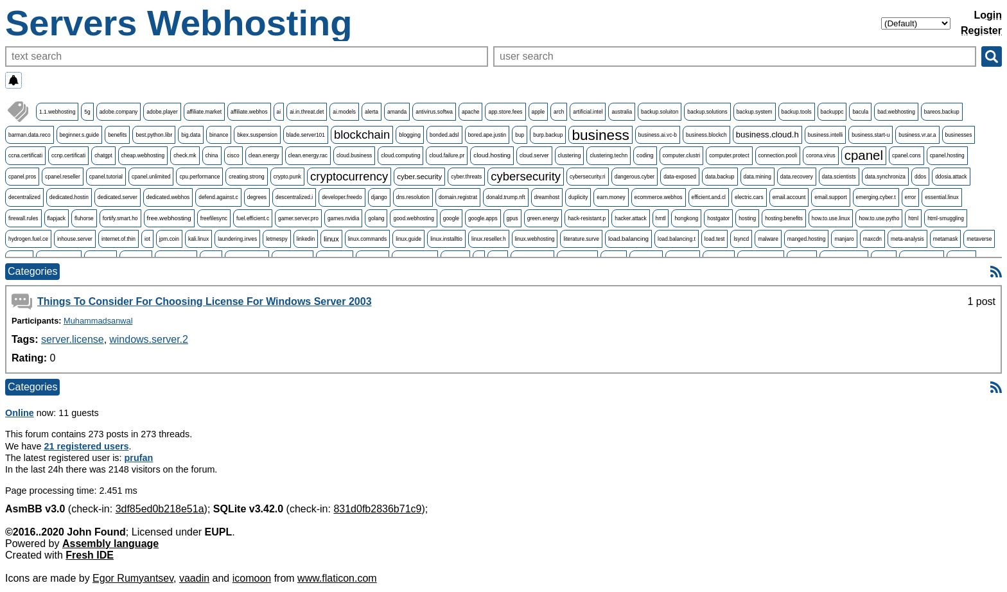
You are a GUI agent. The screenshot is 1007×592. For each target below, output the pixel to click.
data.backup (720, 176)
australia (621, 112)
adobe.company (119, 112)
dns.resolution (413, 197)
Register (981, 30)
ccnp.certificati (68, 155)
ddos (920, 176)
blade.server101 (305, 135)
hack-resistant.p (587, 218)
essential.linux (942, 197)
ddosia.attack (951, 176)
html (913, 218)
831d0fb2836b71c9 (377, 508)
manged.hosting (806, 239)
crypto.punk (287, 176)
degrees (257, 197)
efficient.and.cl (709, 197)
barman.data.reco (29, 135)
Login (988, 15)
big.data (190, 135)
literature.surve (581, 239)
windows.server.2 (148, 339)
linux (331, 239)
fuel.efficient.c (252, 218)
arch (559, 112)
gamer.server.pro (298, 218)
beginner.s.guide (79, 135)
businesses (958, 135)
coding (644, 155)
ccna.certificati (25, 155)
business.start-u (870, 135)
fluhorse (84, 218)
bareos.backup (941, 112)
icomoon (251, 578)
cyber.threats (466, 176)
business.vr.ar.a (917, 135)
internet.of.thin (118, 239)
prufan (139, 458)
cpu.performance (199, 176)
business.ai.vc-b (657, 135)
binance (218, 135)
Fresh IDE (90, 555)
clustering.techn (608, 155)
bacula (860, 112)
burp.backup (548, 135)
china (212, 155)
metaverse (979, 239)
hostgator (718, 218)
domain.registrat (458, 197)
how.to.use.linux (831, 218)
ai (279, 112)
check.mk (184, 155)
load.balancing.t (677, 239)
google (451, 218)
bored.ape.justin (487, 135)
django (379, 197)
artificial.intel (587, 112)
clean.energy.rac (308, 155)
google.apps (483, 218)
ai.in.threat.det (307, 112)
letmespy (277, 239)
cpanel (864, 155)
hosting (747, 218)
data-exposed (679, 176)
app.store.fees (505, 112)
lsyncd (741, 239)
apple (538, 112)
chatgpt (103, 155)
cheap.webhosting (143, 155)
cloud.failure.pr (446, 155)
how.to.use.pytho (879, 218)
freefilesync (213, 218)
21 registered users (86, 446)
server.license (72, 339)
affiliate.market (204, 112)
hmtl (661, 218)
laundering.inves (237, 239)
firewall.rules (23, 218)
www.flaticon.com (337, 578)
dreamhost (547, 197)
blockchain (362, 134)
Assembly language (110, 543)
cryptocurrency (349, 176)
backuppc (832, 112)
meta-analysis (907, 239)
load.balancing (628, 238)
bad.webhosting (896, 112)
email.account (789, 197)
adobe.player (161, 112)
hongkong (686, 218)
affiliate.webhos (249, 112)
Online (19, 413)
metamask (945, 239)
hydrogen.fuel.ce (28, 239)
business (600, 134)
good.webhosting (413, 218)
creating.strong (246, 176)
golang (376, 218)
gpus (512, 218)
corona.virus (821, 155)
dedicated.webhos (168, 197)
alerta (371, 112)
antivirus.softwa (434, 112)
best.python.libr (154, 135)
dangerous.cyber (634, 176)
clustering (569, 155)
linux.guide (408, 239)
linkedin (306, 239)
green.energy (543, 218)
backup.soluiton (659, 112)
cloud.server (534, 155)
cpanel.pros (22, 176)
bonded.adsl (444, 135)
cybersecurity (526, 176)
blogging (410, 135)
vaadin (194, 578)
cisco (233, 155)
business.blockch (706, 135)
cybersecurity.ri (588, 176)
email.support (830, 197)
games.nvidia (343, 218)
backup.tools (797, 112)
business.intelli (825, 135)
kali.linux (198, 239)
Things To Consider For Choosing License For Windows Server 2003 (204, 301)
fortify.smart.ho (120, 218)
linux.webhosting (535, 239)
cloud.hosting (492, 155)
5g (87, 112)
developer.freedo (342, 197)
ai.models (344, 112)
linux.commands (367, 239)
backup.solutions (707, 112)
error (910, 197)
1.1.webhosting (57, 112)
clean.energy (264, 155)
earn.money (611, 197)
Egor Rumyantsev (132, 578)
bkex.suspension (257, 135)
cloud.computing (400, 155)
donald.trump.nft (505, 197)
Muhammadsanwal (98, 321)
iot (147, 239)
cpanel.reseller (62, 176)
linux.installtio (446, 239)
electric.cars (749, 197)
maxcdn (872, 239)
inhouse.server (74, 239)
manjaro (844, 239)
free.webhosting (169, 218)
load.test (715, 239)
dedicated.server (117, 197)
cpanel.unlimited (151, 176)
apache (470, 112)
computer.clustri (682, 155)
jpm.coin (169, 239)
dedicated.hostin (69, 197)
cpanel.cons (906, 155)
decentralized (24, 197)
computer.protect (729, 155)
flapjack (57, 218)
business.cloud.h (767, 134)
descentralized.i (294, 197)
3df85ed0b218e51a (160, 508)
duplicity (578, 197)
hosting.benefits (784, 218)
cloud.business (354, 155)
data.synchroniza (885, 176)
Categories (32, 271)
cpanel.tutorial (106, 176)
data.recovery (796, 176)
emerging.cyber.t (876, 197)
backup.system (755, 112)
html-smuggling (945, 218)
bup (519, 135)
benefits (117, 135)
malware (768, 239)
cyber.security (419, 176)
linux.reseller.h (488, 239)
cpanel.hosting (947, 155)
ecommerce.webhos (659, 197)
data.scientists (839, 176)
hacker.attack (630, 218)
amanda (397, 112)
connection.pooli (778, 155)
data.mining (757, 176)
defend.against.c (218, 197)
